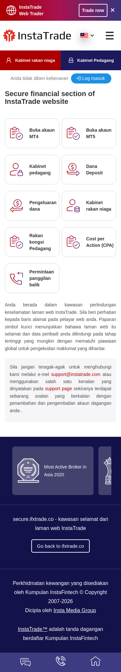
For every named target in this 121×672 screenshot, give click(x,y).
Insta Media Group (75, 610)
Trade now (93, 10)
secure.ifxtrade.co (33, 519)
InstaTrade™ (32, 629)
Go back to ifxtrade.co (60, 546)
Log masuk (93, 78)
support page (58, 388)
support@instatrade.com (75, 374)
